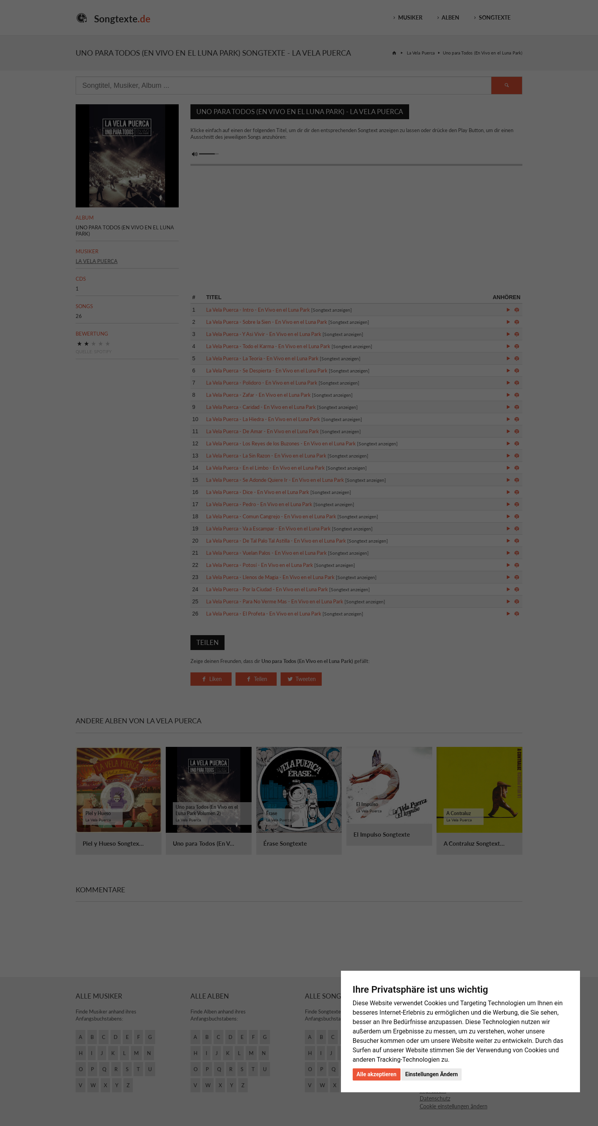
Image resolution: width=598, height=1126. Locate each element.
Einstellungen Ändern (431, 1074)
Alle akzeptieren (377, 1074)
